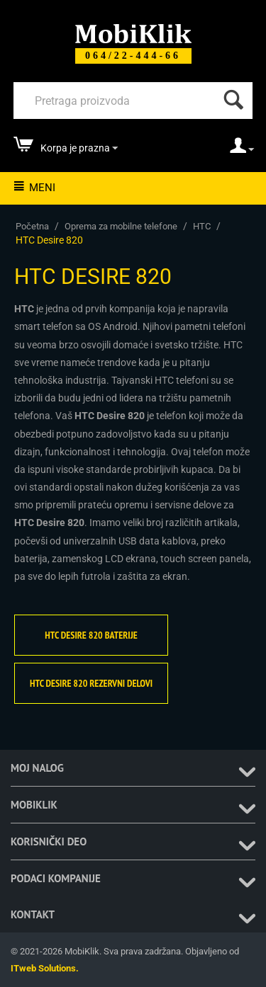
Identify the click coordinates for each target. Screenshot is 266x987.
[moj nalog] (241, 150)
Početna (32, 226)
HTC (202, 226)
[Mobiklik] (133, 32)
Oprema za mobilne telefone (121, 226)
